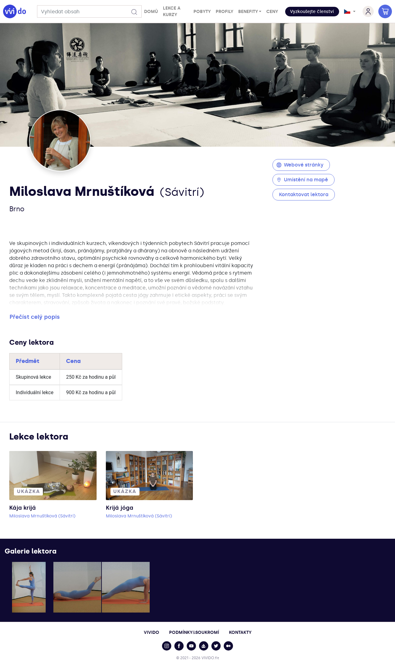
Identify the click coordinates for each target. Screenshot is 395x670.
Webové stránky (299, 165)
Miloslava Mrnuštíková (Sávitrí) (42, 516)
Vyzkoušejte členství (312, 11)
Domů (151, 11)
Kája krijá (22, 507)
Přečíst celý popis (35, 317)
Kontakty (240, 632)
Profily (224, 11)
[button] (312, 11)
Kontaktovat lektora (303, 194)
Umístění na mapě (302, 180)
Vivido (151, 632)
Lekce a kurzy (172, 11)
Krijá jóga (119, 507)
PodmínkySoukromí (194, 632)
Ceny (272, 11)
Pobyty (202, 11)
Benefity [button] (248, 11)
